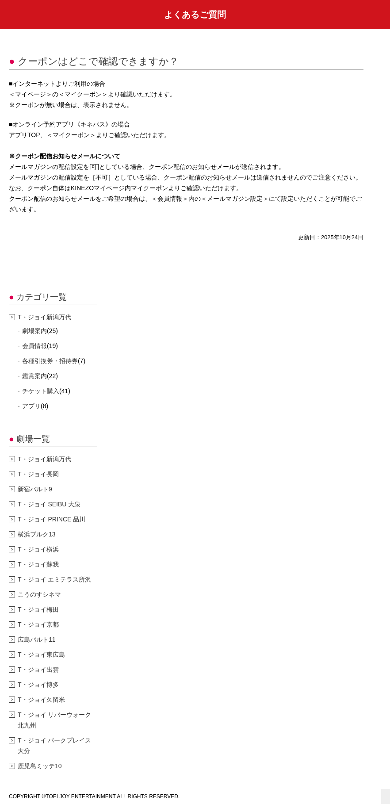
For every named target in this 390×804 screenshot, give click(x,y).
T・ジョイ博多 (38, 684)
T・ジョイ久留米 (41, 699)
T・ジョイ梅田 (38, 609)
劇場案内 (34, 330)
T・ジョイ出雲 (38, 669)
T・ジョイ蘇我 (38, 564)
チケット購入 (40, 390)
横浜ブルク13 (37, 534)
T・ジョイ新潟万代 (44, 317)
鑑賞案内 (34, 375)
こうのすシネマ (39, 594)
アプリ (31, 406)
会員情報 (34, 345)
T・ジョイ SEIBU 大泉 (49, 504)
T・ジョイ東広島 (41, 654)
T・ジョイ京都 (38, 624)
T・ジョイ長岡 (38, 474)
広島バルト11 (37, 639)
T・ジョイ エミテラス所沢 (54, 579)
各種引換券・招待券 (50, 360)
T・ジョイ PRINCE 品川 (51, 519)
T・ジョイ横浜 (38, 549)
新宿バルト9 (35, 489)
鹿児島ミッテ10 (40, 766)
